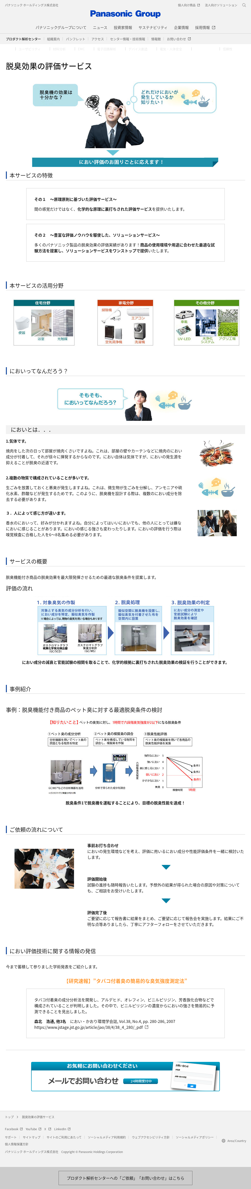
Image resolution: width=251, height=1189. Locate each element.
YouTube (33, 1139)
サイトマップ (31, 1147)
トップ (9, 1127)
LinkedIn (62, 1139)
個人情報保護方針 (16, 1154)
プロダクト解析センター (23, 38)
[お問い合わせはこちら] (125, 1178)
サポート (11, 1147)
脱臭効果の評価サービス (38, 1127)
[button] (53, 38)
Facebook (14, 1139)
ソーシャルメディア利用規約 (107, 1147)
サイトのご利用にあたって (64, 1147)
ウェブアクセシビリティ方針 (151, 1147)
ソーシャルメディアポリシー (195, 1147)
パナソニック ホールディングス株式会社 (31, 5)
